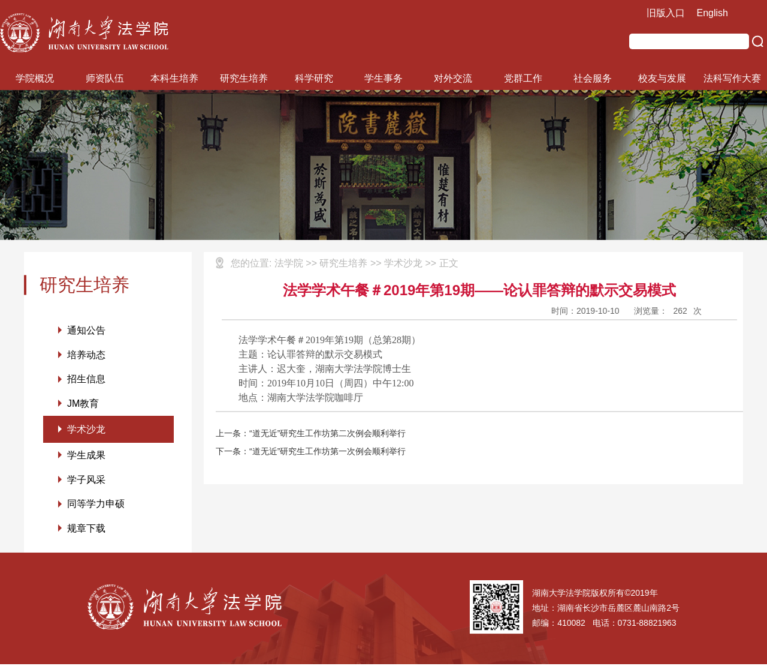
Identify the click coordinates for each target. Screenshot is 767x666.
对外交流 (453, 78)
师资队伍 (105, 78)
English (712, 13)
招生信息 (86, 379)
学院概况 (35, 78)
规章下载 (86, 530)
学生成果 (86, 456)
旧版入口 (666, 13)
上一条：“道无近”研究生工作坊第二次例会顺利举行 (311, 433)
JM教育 (83, 404)
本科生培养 (174, 78)
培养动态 (86, 355)
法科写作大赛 (732, 78)
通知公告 (86, 330)
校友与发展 (662, 78)
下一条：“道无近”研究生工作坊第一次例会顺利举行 (311, 451)
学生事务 (383, 78)
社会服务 (592, 78)
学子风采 (86, 481)
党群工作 (523, 78)
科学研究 (314, 78)
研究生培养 (244, 78)
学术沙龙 (86, 430)
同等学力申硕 (96, 505)
